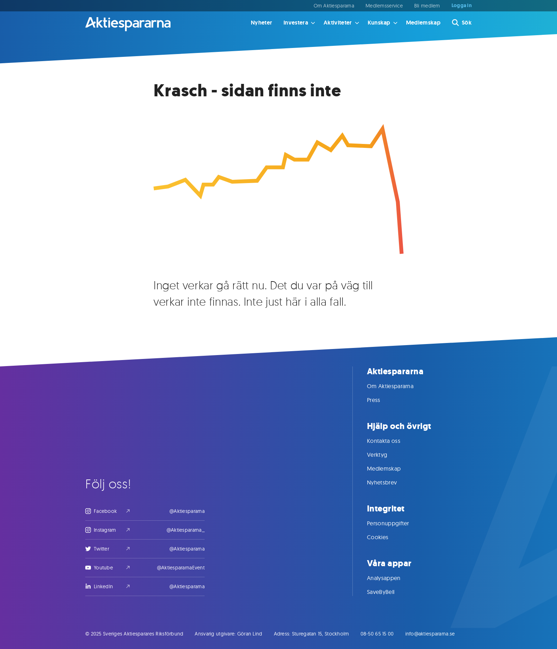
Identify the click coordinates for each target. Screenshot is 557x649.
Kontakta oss (391, 440)
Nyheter (261, 22)
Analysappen (391, 577)
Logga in (461, 5)
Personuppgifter (395, 523)
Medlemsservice (384, 5)
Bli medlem (427, 5)
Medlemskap (423, 22)
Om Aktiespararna (334, 5)
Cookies (384, 537)
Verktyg (384, 454)
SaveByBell (388, 591)
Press (381, 399)
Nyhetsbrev (389, 482)
